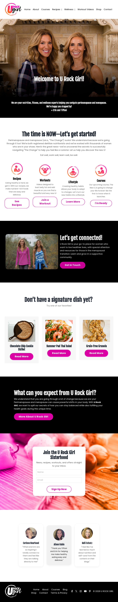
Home (27, 9)
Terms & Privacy (59, 594)
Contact (108, 7)
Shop (98, 7)
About (35, 9)
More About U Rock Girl (33, 417)
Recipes (56, 9)
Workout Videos (89, 9)
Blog (65, 590)
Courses (45, 9)
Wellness (68, 9)
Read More (21, 357)
